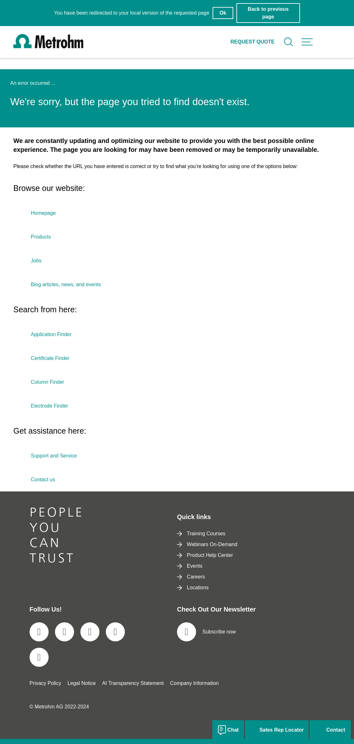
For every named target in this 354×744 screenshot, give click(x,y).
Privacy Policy (45, 683)
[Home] (48, 46)
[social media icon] (39, 631)
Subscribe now (206, 631)
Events (189, 566)
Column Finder (47, 382)
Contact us (43, 479)
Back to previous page (268, 12)
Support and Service (54, 455)
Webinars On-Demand (207, 544)
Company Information (194, 683)
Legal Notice (81, 683)
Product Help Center (205, 555)
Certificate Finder (50, 358)
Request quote (252, 41)
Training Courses (201, 533)
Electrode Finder (49, 406)
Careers (191, 576)
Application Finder (51, 334)
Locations (193, 587)
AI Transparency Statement (133, 683)
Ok (223, 13)
